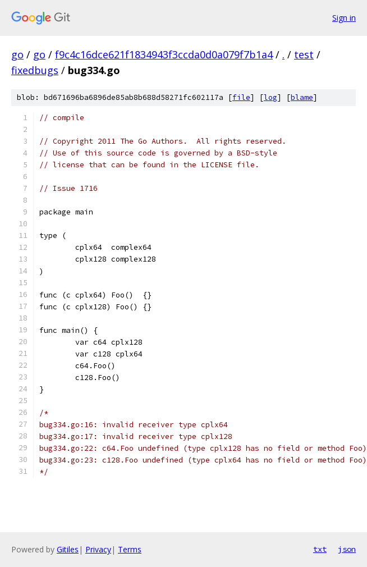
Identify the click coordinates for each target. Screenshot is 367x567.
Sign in (344, 17)
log (270, 97)
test (304, 54)
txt (320, 549)
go (17, 54)
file (241, 97)
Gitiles (68, 549)
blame (302, 97)
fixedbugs (34, 70)
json (347, 549)
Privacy (98, 549)
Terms (129, 549)
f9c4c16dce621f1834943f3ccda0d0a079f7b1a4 (164, 54)
